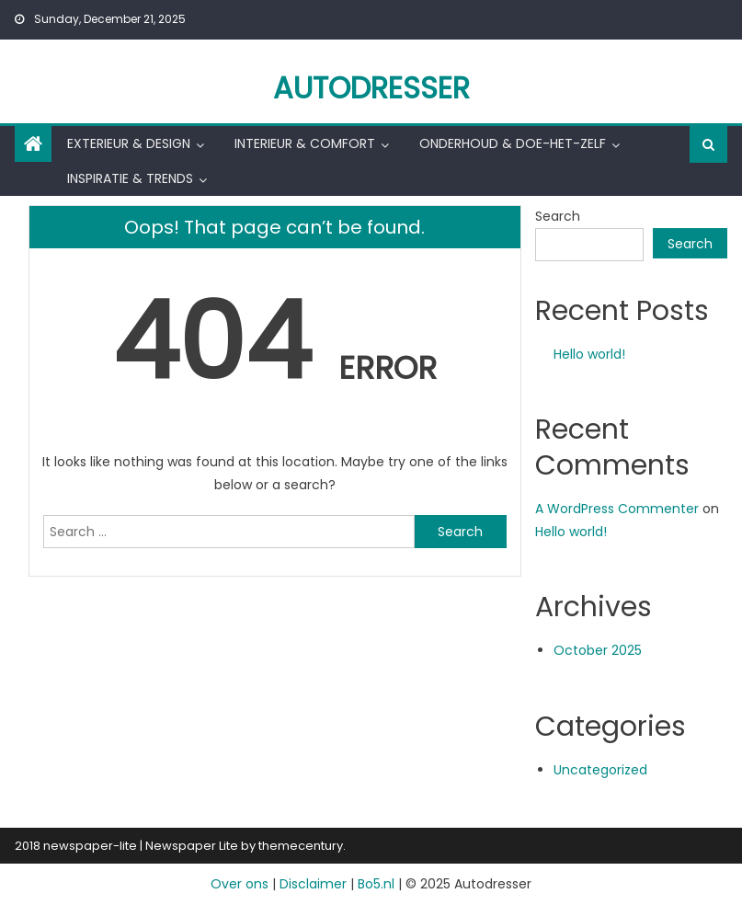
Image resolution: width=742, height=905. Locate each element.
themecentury (300, 845)
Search (557, 216)
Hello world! (589, 354)
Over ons (239, 884)
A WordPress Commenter (617, 508)
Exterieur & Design (128, 143)
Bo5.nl (376, 884)
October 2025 (598, 650)
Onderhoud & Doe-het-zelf (512, 143)
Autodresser (371, 88)
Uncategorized (600, 770)
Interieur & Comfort (304, 143)
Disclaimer (313, 884)
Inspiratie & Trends (130, 178)
